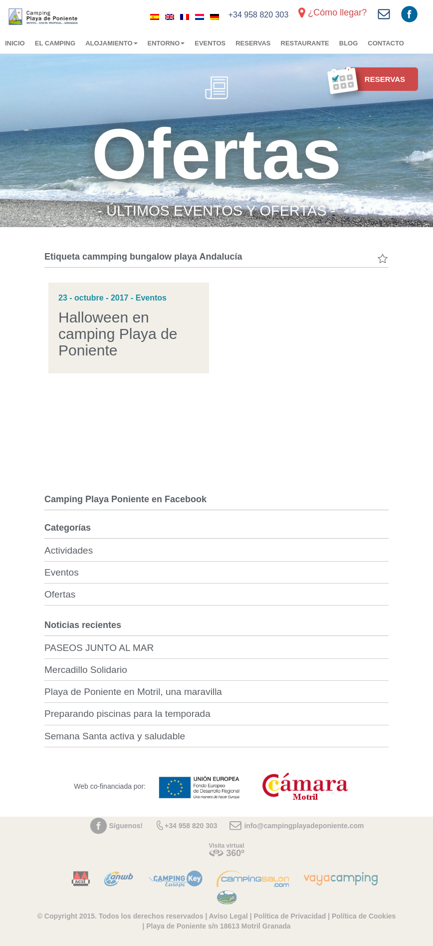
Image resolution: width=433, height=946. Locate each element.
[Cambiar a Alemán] (214, 16)
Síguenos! (126, 826)
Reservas (252, 43)
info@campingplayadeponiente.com (304, 826)
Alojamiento (111, 43)
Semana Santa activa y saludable (114, 736)
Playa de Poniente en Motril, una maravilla (133, 691)
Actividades (68, 550)
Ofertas (59, 594)
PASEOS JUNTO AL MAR (99, 647)
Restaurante (305, 43)
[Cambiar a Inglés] (169, 16)
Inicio (15, 43)
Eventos (210, 43)
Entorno (166, 43)
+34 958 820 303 (258, 14)
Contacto (386, 43)
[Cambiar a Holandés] (199, 16)
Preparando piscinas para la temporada (127, 713)
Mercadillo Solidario (85, 669)
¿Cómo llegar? (337, 12)
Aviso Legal (228, 916)
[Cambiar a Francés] (184, 16)
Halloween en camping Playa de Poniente (117, 333)
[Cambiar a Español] (154, 16)
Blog (348, 43)
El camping (55, 43)
